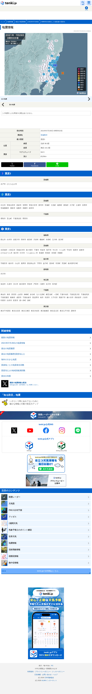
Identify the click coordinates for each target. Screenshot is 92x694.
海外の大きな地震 (9, 359)
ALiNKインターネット (49, 680)
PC (52, 665)
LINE (57, 166)
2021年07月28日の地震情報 (13, 343)
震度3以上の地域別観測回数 (13, 370)
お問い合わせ (47, 674)
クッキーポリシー (58, 671)
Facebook (34, 166)
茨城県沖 (44, 135)
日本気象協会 (49, 677)
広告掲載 (37, 674)
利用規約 (30, 671)
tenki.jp (9, 3)
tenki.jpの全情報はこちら (48, 571)
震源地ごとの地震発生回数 (12, 365)
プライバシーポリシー (43, 671)
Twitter (12, 166)
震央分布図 (6, 376)
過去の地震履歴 (8, 348)
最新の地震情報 (8, 337)
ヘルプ (55, 674)
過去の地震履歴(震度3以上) (13, 354)
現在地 (86, 10)
